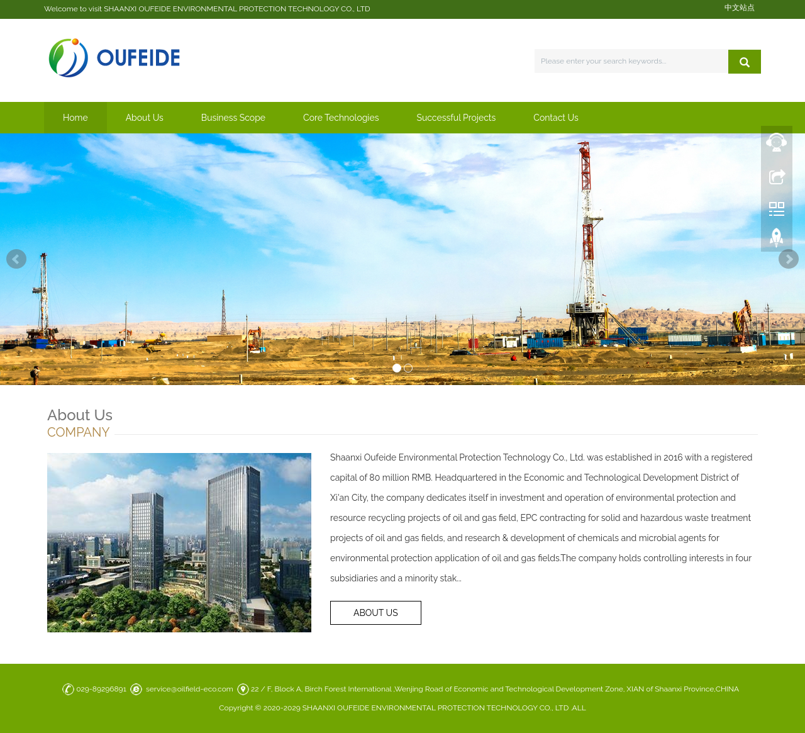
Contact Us (555, 118)
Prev (16, 259)
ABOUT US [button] (375, 613)
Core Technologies (341, 118)
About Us (145, 118)
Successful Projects (456, 118)
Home (75, 118)
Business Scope (233, 118)
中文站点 (739, 7)
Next (789, 259)
